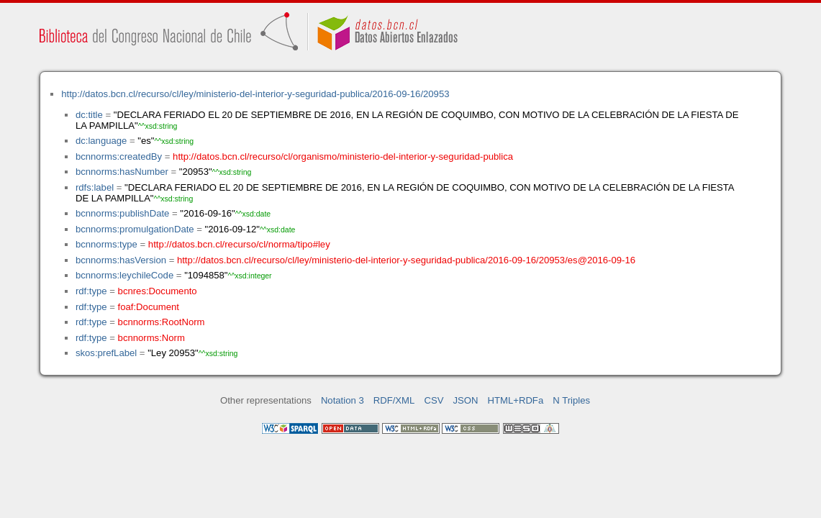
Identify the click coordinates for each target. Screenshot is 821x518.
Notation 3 (342, 400)
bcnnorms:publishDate (122, 213)
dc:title (89, 114)
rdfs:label (95, 187)
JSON (465, 400)
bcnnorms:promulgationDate (135, 229)
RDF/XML (394, 400)
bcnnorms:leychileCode (124, 275)
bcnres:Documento (157, 291)
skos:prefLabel (106, 352)
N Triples (571, 400)
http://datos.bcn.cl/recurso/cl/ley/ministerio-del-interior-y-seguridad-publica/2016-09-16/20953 (255, 93)
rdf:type (91, 291)
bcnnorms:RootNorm (161, 322)
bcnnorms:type (106, 244)
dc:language (101, 140)
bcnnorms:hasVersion (121, 260)
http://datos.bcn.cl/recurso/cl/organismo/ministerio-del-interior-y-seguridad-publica (343, 156)
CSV (433, 400)
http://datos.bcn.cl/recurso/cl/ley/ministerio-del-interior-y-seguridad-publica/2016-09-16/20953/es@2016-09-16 (406, 260)
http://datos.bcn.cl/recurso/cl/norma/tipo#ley (239, 244)
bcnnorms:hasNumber (122, 171)
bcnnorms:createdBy (119, 156)
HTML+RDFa (516, 400)
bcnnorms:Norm (151, 337)
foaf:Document (148, 306)
